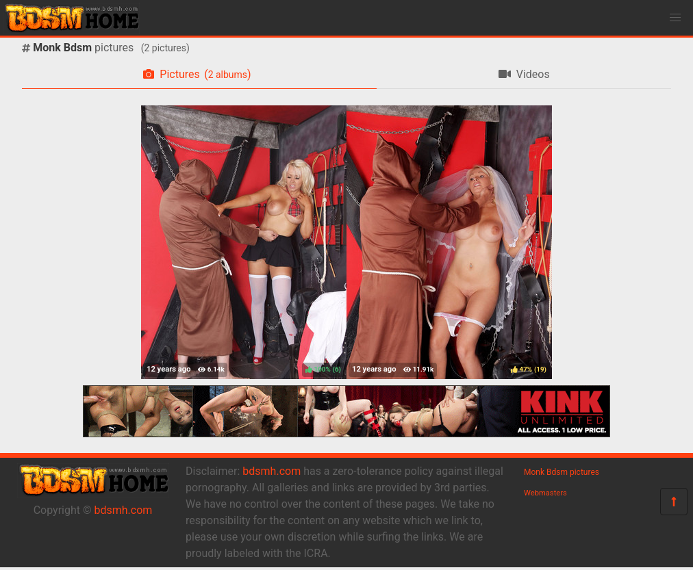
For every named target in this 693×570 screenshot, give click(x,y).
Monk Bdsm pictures (561, 472)
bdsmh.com (123, 510)
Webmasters (545, 493)
